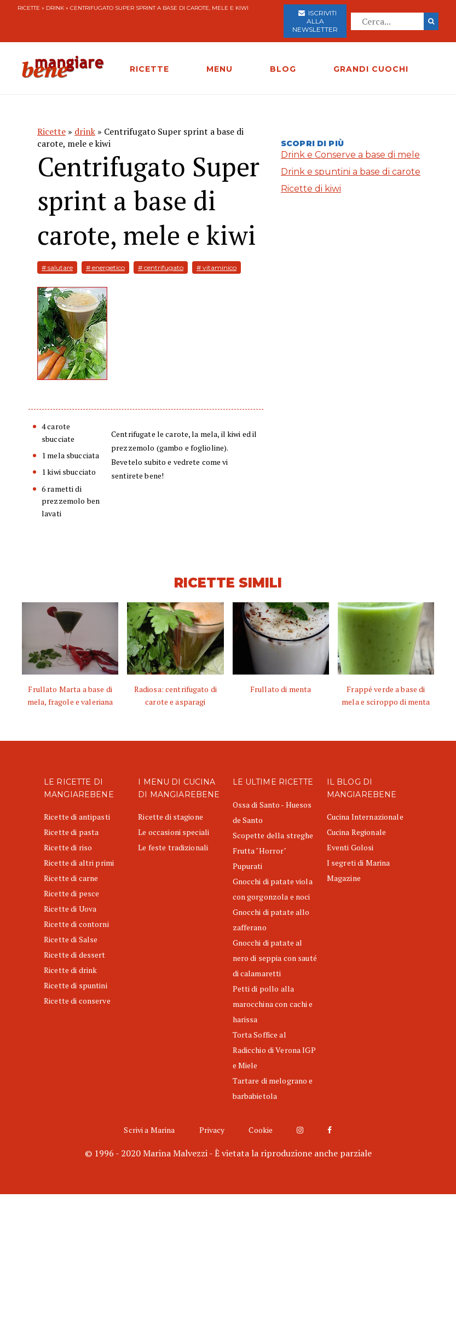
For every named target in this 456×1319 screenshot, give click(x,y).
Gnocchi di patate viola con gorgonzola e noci (273, 889)
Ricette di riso (68, 847)
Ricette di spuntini (75, 985)
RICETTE (149, 69)
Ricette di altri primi (79, 862)
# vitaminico (216, 267)
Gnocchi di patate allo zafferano (271, 919)
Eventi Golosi (350, 847)
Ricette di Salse (70, 939)
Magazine (344, 878)
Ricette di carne (71, 878)
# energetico (105, 267)
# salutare (57, 267)
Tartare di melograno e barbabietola (273, 1088)
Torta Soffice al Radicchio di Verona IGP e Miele (274, 1049)
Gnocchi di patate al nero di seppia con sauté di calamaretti (275, 957)
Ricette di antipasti (77, 816)
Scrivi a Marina (149, 1130)
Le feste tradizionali (173, 847)
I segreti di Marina (358, 862)
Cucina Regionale (356, 832)
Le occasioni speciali (173, 832)
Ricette (29, 7)
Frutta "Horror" (260, 850)
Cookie (261, 1130)
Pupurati (248, 866)
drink (55, 7)
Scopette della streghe (273, 835)
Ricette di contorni (76, 924)
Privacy (212, 1130)
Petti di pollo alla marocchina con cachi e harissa (273, 1003)
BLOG (283, 69)
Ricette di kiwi (311, 188)
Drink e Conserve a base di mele (350, 154)
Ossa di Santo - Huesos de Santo (272, 812)
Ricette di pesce (71, 893)
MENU (219, 69)
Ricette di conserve (77, 1000)
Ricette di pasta (71, 832)
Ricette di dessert (75, 954)
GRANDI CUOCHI (370, 69)
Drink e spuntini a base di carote (350, 171)
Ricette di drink (70, 970)
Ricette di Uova (70, 908)
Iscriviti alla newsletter (315, 21)
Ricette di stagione (170, 816)
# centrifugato (160, 267)
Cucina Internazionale (365, 816)
